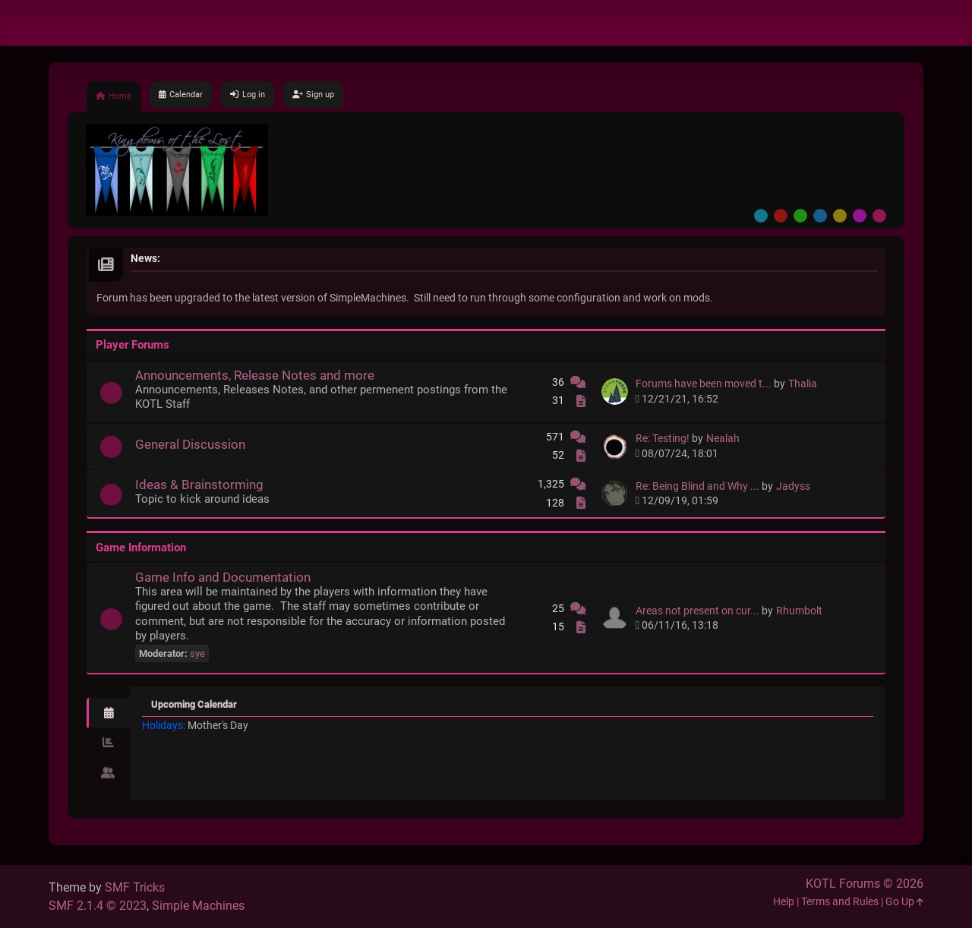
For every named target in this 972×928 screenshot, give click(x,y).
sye (197, 653)
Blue (820, 216)
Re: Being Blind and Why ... (697, 486)
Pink (879, 216)
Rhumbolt (799, 610)
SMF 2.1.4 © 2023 (98, 905)
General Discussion (190, 444)
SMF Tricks (135, 887)
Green (800, 216)
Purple (859, 216)
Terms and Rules (840, 901)
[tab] (108, 713)
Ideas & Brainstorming (199, 484)
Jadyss (793, 486)
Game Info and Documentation (223, 577)
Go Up (904, 901)
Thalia (802, 383)
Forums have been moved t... (704, 383)
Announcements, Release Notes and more (254, 375)
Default (761, 216)
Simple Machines (198, 905)
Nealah (723, 438)
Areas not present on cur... (697, 610)
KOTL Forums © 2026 (864, 883)
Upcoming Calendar (194, 704)
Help (783, 901)
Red (780, 216)
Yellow (840, 216)
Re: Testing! (663, 438)
